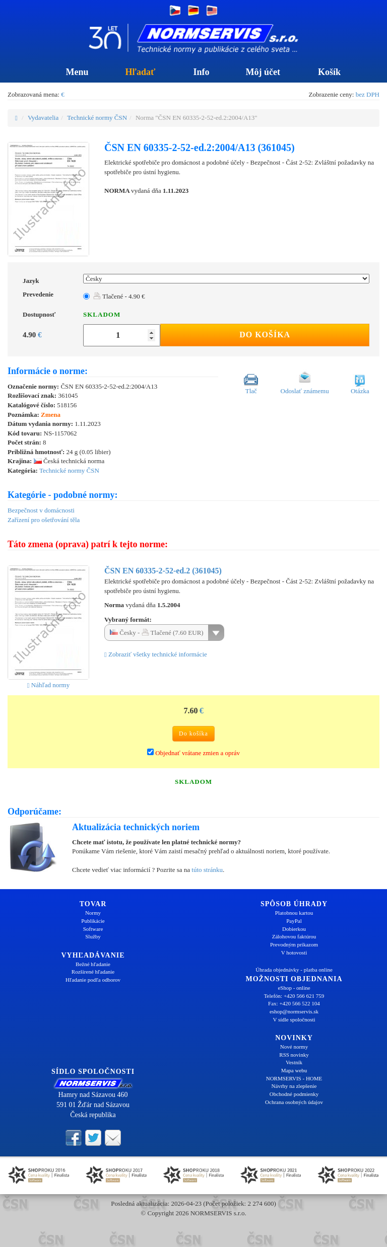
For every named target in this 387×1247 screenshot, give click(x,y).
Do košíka (264, 334)
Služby (93, 936)
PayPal (294, 921)
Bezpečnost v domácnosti (41, 510)
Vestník (294, 1062)
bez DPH (367, 94)
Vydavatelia (43, 117)
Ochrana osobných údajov (294, 1102)
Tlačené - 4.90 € (119, 296)
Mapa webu (294, 1070)
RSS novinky (293, 1055)
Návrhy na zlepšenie (294, 1086)
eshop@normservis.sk (294, 1011)
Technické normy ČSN (97, 117)
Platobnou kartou (294, 913)
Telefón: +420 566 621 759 (294, 996)
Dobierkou (294, 929)
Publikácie (92, 921)
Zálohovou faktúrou (294, 936)
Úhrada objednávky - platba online (294, 970)
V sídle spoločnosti (294, 1019)
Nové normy (294, 1047)
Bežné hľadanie (93, 964)
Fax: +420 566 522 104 (294, 1003)
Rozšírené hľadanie (93, 972)
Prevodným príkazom (294, 944)
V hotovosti (294, 952)
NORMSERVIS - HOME (294, 1078)
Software (93, 929)
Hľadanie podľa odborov (93, 980)
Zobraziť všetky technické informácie (155, 654)
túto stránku (207, 869)
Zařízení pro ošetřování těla (44, 520)
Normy (93, 913)
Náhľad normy (48, 685)
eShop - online (294, 988)
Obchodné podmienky (294, 1094)
